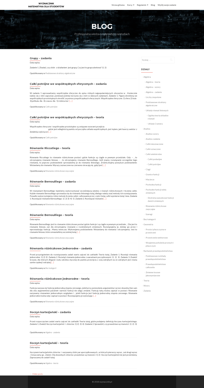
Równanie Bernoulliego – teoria (51, 215)
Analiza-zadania (153, 139)
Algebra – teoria (153, 82)
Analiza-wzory (152, 134)
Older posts (36, 374)
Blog (153, 5)
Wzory (147, 285)
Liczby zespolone (153, 97)
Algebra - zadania (52, 332)
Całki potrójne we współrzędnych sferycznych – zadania (68, 83)
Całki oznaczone (153, 149)
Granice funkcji (152, 174)
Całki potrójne (51, 106)
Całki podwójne (155, 159)
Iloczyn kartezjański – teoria (49, 343)
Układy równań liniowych (157, 110)
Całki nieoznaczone (154, 144)
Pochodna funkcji (153, 184)
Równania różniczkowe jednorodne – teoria (60, 278)
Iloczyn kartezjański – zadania (50, 312)
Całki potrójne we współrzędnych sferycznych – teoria (67, 117)
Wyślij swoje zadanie (167, 5)
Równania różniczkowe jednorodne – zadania (61, 248)
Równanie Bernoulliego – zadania (53, 181)
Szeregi (149, 214)
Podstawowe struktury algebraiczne (60, 73)
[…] (70, 101)
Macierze (150, 179)
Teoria (146, 280)
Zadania (147, 290)
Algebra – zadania (154, 92)
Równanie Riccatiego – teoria (50, 148)
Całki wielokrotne (154, 154)
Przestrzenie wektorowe (157, 237)
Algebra (147, 77)
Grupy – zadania (41, 58)
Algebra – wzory (153, 87)
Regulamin (141, 5)
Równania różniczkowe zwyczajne (59, 171)
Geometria (148, 224)
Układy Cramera (155, 123)
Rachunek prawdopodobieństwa (158, 251)
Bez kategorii (50, 268)
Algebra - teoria (51, 363)
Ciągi (148, 169)
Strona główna (118, 5)
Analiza (147, 128)
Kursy (129, 5)
